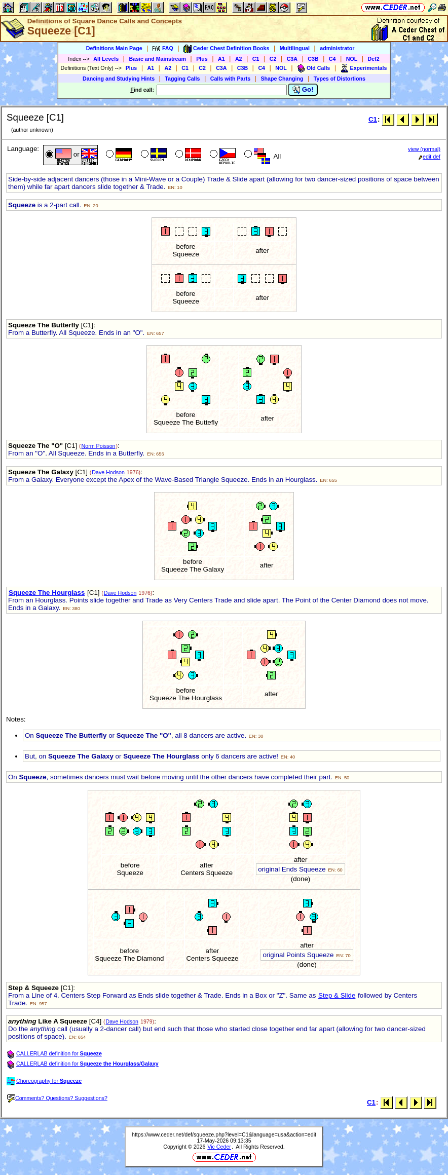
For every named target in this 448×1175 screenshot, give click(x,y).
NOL (352, 59)
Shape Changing (281, 78)
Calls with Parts (230, 78)
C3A (292, 59)
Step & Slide (336, 995)
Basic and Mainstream (157, 59)
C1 (255, 59)
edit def (429, 157)
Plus (202, 59)
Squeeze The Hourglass (47, 592)
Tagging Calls (182, 78)
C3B (313, 59)
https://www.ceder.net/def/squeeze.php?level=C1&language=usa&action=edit (224, 1134)
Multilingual (295, 48)
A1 (221, 59)
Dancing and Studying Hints (119, 78)
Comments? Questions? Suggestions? (57, 1098)
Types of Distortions (339, 78)
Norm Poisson (99, 446)
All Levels (106, 59)
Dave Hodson (108, 472)
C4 (332, 59)
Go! (303, 90)
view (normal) (424, 149)
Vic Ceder (219, 1147)
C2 (273, 59)
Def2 (374, 59)
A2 (238, 59)
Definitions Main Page (114, 48)
